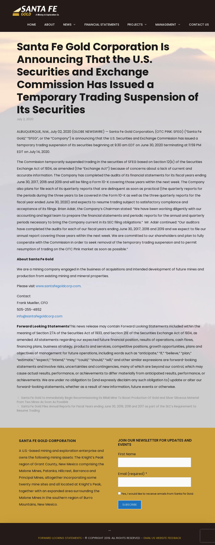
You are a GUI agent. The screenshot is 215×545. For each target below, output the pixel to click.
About (49, 24)
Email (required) (132, 473)
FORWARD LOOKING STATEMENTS (60, 538)
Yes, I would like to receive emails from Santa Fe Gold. (157, 493)
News (71, 24)
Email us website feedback (162, 538)
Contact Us (199, 24)
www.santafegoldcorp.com (58, 286)
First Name (127, 454)
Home (31, 24)
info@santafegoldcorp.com (39, 316)
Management (170, 24)
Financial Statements (101, 24)
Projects (139, 24)
